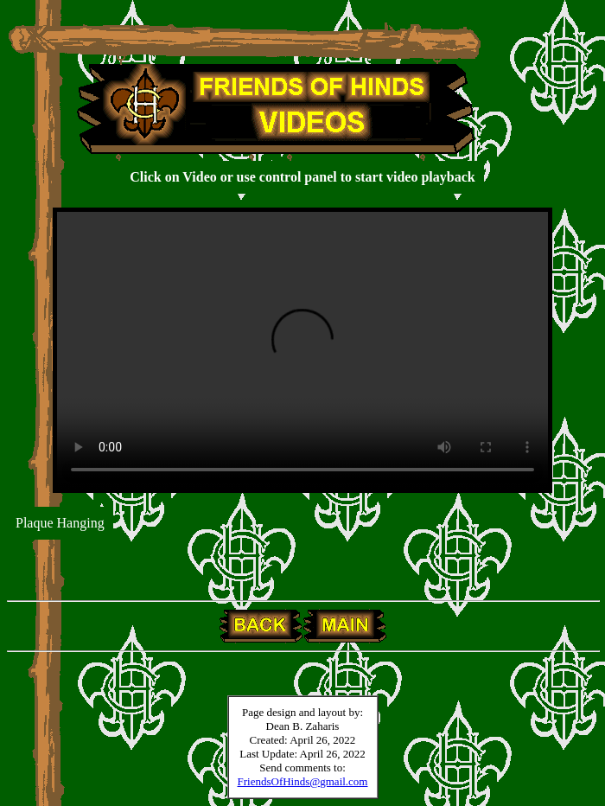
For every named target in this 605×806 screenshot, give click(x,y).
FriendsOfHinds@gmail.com (303, 781)
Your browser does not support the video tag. (302, 350)
